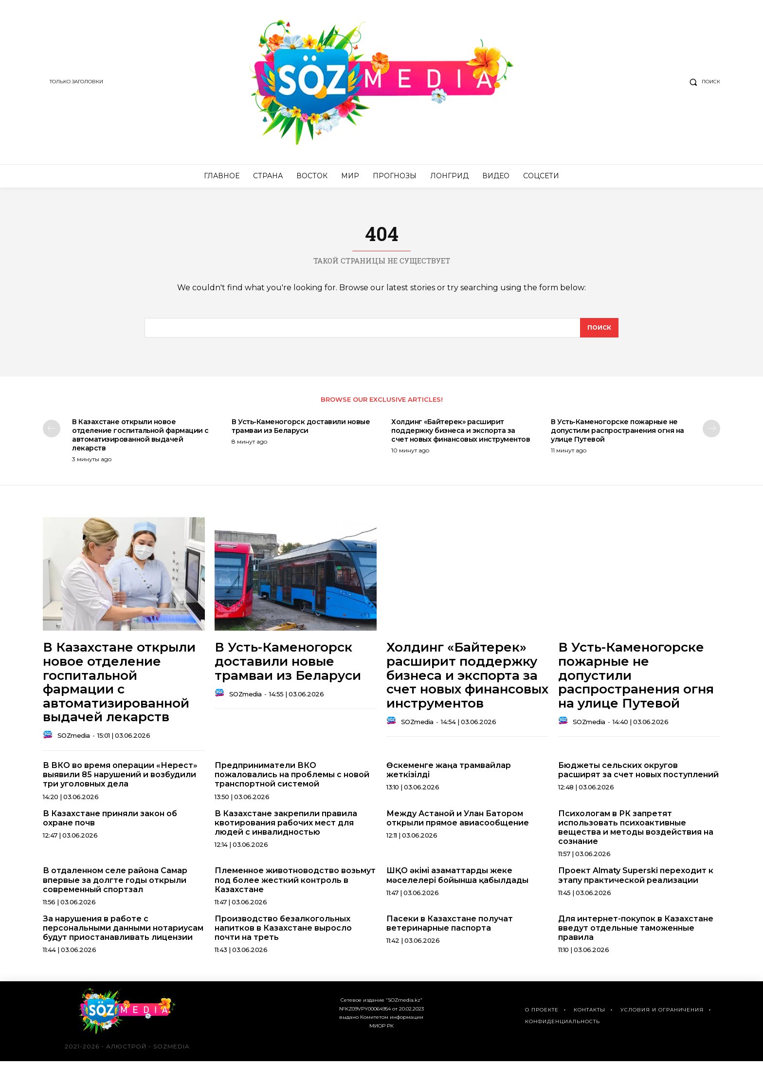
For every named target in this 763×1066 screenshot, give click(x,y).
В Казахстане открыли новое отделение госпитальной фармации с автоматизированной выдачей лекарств (140, 439)
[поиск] (598, 331)
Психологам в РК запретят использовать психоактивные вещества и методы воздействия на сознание (635, 832)
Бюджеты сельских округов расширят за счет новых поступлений (638, 775)
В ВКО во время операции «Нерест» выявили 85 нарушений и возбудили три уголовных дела (120, 779)
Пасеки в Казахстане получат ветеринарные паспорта (449, 927)
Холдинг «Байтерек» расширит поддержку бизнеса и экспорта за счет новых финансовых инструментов (460, 435)
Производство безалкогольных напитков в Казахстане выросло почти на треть (283, 932)
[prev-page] (51, 433)
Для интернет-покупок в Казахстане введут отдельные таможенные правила (635, 932)
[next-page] (711, 433)
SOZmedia (73, 740)
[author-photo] (49, 740)
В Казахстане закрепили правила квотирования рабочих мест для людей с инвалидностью (286, 827)
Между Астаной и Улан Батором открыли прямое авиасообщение (457, 822)
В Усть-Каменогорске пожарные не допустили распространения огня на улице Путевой (617, 435)
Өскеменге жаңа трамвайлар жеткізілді (448, 775)
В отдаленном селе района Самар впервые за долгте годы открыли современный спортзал (115, 884)
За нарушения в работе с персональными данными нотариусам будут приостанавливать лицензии (123, 932)
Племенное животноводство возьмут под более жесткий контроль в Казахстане (295, 884)
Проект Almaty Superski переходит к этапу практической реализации (635, 880)
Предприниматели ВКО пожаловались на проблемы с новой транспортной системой (292, 779)
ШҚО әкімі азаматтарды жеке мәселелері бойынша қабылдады (457, 880)
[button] (702, 82)
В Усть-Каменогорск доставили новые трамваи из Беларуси (301, 430)
